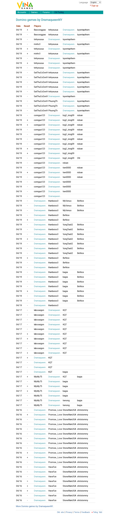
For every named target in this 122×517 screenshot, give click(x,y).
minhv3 (37, 44)
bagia (65, 272)
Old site (60, 512)
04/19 (19, 30)
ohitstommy (82, 410)
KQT (65, 310)
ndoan (80, 115)
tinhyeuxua (53, 30)
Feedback (86, 512)
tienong (66, 400)
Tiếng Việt (97, 512)
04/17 (19, 310)
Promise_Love (55, 410)
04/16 (19, 410)
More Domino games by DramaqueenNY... (35, 506)
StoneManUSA (69, 410)
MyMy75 (38, 376)
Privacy (69, 512)
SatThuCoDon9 (41, 72)
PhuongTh (53, 101)
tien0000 (67, 167)
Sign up (94, 5)
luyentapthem (83, 30)
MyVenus (67, 201)
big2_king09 (68, 115)
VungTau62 (68, 224)
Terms (77, 512)
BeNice (80, 201)
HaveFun (52, 467)
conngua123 (39, 115)
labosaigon (39, 310)
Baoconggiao (40, 30)
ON (78, 158)
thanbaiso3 (53, 201)
